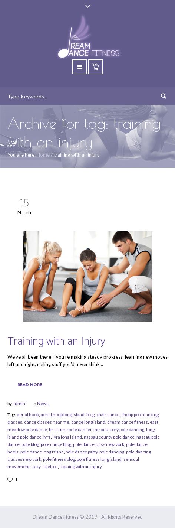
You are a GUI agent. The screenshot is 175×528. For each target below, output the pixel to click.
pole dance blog (56, 444)
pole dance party (82, 451)
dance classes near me (46, 422)
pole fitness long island (99, 459)
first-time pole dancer (70, 429)
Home (43, 155)
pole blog (30, 444)
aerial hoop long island (63, 414)
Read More (29, 384)
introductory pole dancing (118, 429)
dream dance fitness (127, 422)
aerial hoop (28, 414)
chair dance (107, 414)
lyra (47, 437)
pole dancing (111, 451)
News (43, 403)
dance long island (88, 422)
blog (90, 414)
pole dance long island (42, 451)
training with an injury (81, 466)
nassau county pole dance (109, 437)
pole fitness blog (59, 459)
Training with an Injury (56, 341)
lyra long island (67, 437)
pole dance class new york (98, 444)
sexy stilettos (45, 466)
